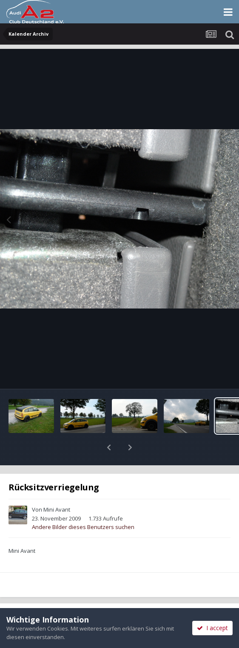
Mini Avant (56, 487)
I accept (212, 628)
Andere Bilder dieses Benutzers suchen (83, 505)
